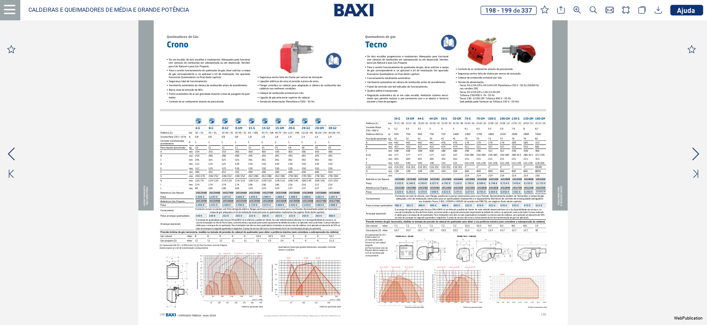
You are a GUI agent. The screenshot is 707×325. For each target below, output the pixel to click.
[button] (108, 10)
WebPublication (688, 318)
